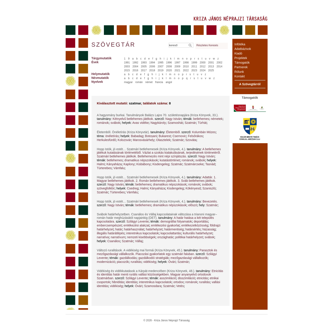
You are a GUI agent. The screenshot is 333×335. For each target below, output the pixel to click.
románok (103, 122)
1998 (186, 62)
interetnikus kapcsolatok (142, 233)
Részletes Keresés (207, 45)
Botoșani (151, 136)
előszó (192, 205)
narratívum (118, 237)
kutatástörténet (170, 160)
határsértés (193, 229)
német (149, 82)
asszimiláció (168, 278)
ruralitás (136, 262)
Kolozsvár (124, 140)
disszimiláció (186, 278)
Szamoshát (175, 122)
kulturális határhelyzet (197, 233)
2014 (219, 66)
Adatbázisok (243, 49)
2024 (203, 70)
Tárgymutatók (102, 58)
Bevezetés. (210, 201)
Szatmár (190, 122)
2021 (177, 70)
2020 (169, 70)
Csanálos (113, 241)
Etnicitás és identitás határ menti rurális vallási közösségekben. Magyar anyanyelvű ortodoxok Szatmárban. (160, 274)
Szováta (190, 140)
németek (217, 119)
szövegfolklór (106, 188)
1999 (194, 62)
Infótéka (240, 44)
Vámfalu (119, 168)
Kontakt (240, 76)
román (139, 82)
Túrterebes (104, 168)
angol (169, 82)
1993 (144, 62)
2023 (194, 70)
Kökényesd (193, 188)
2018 (152, 70)
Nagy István (173, 119)
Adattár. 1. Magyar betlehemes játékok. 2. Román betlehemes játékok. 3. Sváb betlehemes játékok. (156, 178)
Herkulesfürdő (106, 140)
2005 (144, 66)
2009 (177, 66)
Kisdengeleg (160, 164)
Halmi (101, 164)
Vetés (180, 286)
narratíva (103, 237)
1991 (127, 62)
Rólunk (239, 71)
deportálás (201, 221)
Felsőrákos (195, 136)
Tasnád (210, 164)
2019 (160, 70)
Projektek (241, 58)
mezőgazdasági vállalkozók (189, 258)
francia (159, 82)
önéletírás (111, 136)
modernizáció (106, 262)
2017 (144, 70)
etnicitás (202, 278)
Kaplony (129, 164)
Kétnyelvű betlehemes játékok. (133, 119)
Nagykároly (158, 122)
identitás (131, 282)
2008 (169, 66)
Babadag (137, 136)
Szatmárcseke (193, 164)
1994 (152, 62)
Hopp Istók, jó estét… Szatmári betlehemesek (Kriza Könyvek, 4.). (142, 149)
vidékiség (149, 262)
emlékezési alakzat (136, 225)
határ (118, 229)
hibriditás (118, 282)
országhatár (165, 237)
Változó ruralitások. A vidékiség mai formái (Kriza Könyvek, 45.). (140, 250)
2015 (127, 70)
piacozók (123, 262)
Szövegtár (113, 44)
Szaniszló (208, 188)
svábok (115, 122)
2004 (135, 66)
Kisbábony (143, 164)
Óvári (171, 262)
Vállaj (138, 241)
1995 (160, 62)
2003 (127, 66)
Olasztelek (163, 140)
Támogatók (242, 62)
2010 (186, 66)
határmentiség (174, 229)
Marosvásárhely (143, 140)
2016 (135, 70)
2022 (186, 70)
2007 (160, 66)
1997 (177, 62)
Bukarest (165, 136)
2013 (211, 66)
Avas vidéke (140, 122)
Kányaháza (114, 164)
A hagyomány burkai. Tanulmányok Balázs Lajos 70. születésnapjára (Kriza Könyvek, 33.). (157, 115)
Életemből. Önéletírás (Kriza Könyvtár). (124, 132)
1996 (169, 62)
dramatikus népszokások (141, 160)
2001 (211, 62)
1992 (135, 62)
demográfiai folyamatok (176, 221)
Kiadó (238, 53)
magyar (128, 82)
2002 (219, 62)
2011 (194, 66)
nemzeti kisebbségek (141, 237)
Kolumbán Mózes (204, 132)
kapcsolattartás (171, 233)
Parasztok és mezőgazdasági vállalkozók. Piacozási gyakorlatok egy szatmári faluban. (157, 252)
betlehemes (201, 119)
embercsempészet (109, 225)
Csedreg (132, 188)
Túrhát (202, 122)
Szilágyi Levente (138, 221)
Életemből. (173, 132)
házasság (208, 229)
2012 (203, 66)
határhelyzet (154, 229)
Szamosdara (152, 286)
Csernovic (179, 136)
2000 (203, 62)
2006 (152, 66)
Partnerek (241, 67)
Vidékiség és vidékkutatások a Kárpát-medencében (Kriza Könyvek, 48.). (146, 271)
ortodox (178, 282)
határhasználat (134, 229)
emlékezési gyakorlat (165, 225)
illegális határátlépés (111, 233)
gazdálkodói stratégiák (153, 258)
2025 (211, 70)
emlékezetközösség (194, 225)
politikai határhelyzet (189, 237)
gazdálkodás (128, 258)
